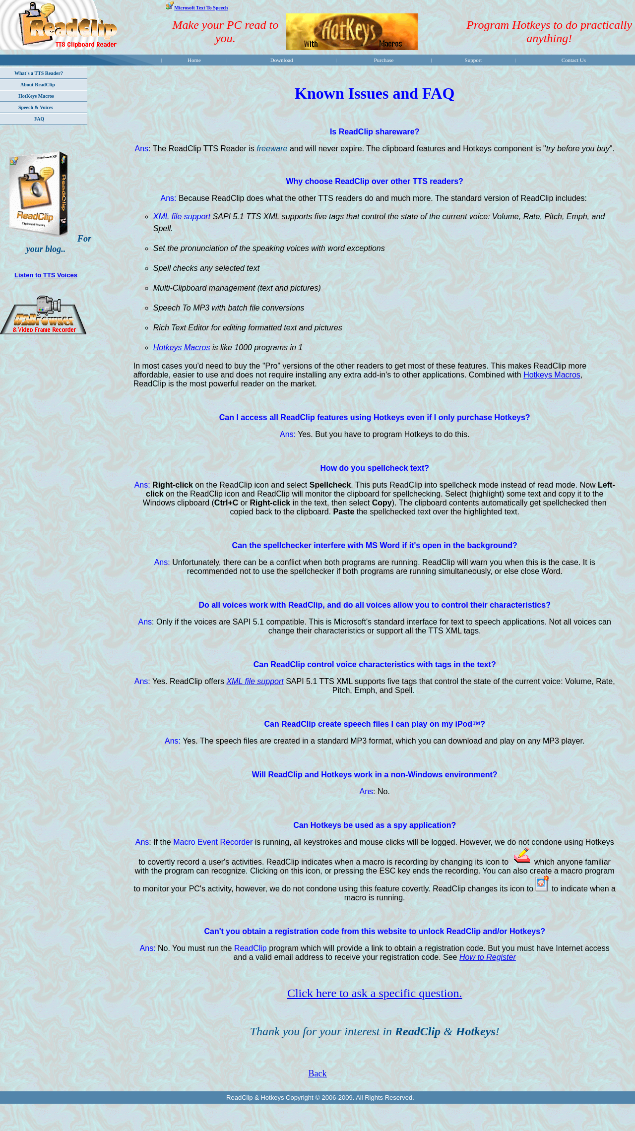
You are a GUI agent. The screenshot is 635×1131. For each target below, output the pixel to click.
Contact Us (574, 60)
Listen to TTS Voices (45, 275)
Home (194, 60)
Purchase (384, 60)
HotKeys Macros (36, 96)
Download (281, 60)
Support (473, 60)
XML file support (181, 216)
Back (318, 1073)
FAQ (39, 119)
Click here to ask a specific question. (374, 993)
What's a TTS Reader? (38, 73)
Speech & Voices (35, 107)
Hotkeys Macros (181, 347)
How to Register (487, 957)
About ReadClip (37, 84)
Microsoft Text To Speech (201, 7)
